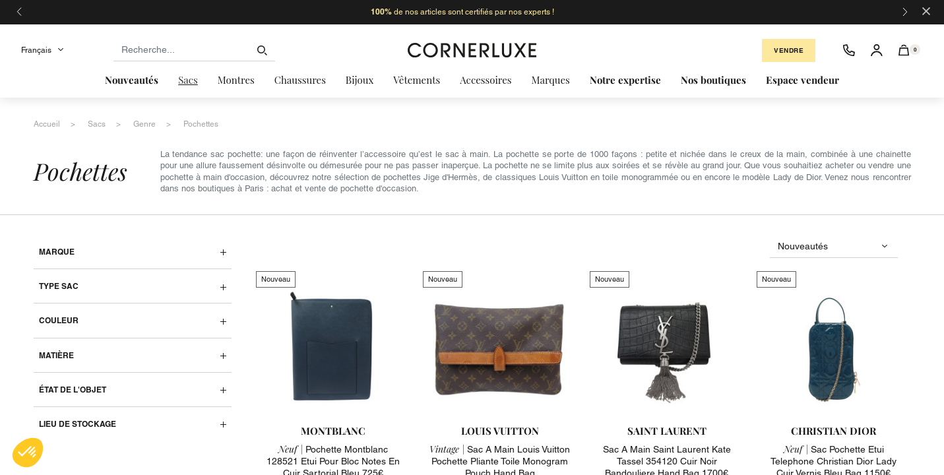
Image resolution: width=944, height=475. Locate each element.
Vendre (788, 50)
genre (144, 124)
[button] (904, 50)
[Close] (926, 10)
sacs (97, 124)
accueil (47, 124)
